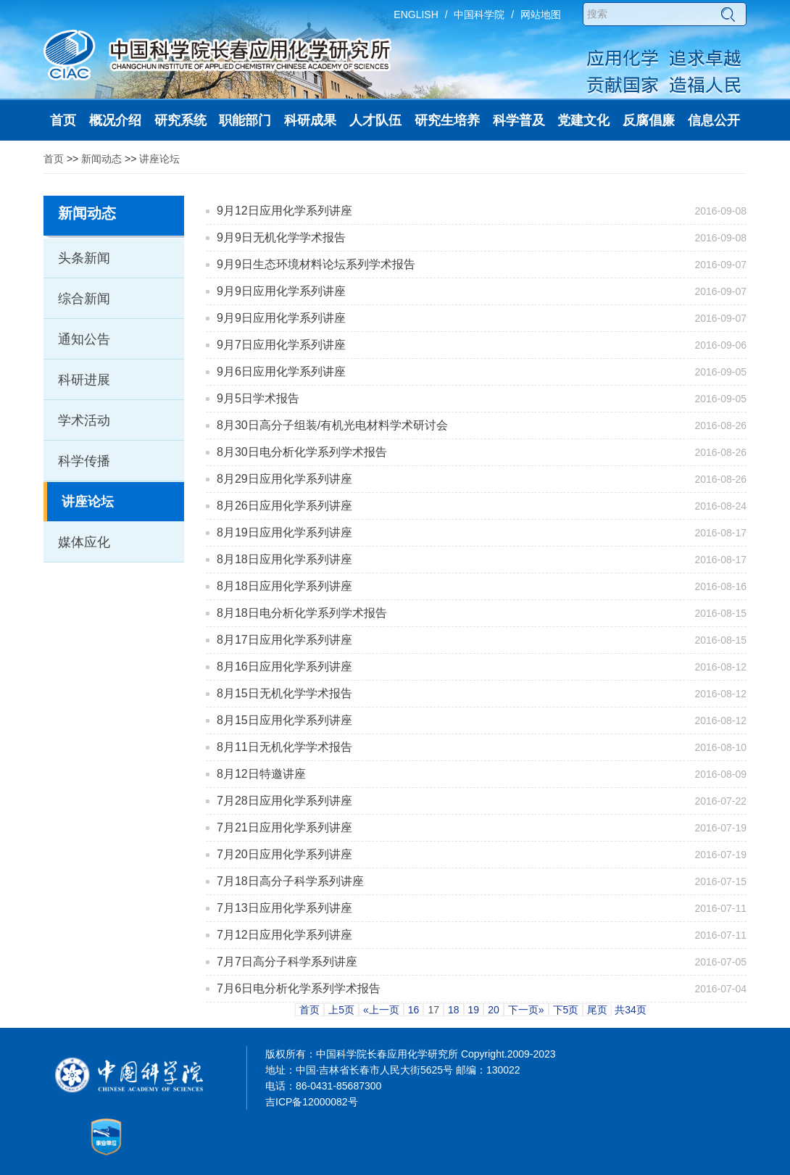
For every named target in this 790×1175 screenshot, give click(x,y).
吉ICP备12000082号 (311, 1102)
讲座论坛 (159, 159)
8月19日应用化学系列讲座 (284, 532)
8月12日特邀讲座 (261, 774)
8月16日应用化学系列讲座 (284, 666)
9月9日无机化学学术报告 (281, 237)
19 (474, 1010)
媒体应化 (84, 542)
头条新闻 (84, 258)
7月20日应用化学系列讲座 (284, 854)
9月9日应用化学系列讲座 (281, 291)
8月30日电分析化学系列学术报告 (302, 452)
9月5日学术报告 (258, 398)
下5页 (566, 1010)
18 (454, 1010)
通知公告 (84, 339)
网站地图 (540, 14)
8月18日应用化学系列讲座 (284, 559)
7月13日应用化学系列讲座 (284, 908)
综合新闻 (84, 298)
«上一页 (381, 1010)
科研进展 (84, 380)
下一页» (526, 1010)
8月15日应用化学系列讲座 (284, 720)
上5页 (341, 1010)
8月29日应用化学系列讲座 (284, 479)
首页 (53, 159)
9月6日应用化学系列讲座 (281, 371)
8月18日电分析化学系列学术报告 (302, 613)
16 (414, 1010)
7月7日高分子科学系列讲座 (287, 961)
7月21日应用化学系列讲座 (284, 827)
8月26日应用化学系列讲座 (284, 505)
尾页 (597, 1010)
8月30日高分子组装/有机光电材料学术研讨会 (332, 425)
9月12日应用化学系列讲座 (284, 210)
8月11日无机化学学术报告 (284, 747)
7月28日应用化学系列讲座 (284, 800)
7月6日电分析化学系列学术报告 (299, 988)
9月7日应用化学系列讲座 (281, 345)
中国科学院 (479, 14)
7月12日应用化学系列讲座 (284, 935)
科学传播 (84, 461)
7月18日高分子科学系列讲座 (290, 881)
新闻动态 (101, 159)
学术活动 (84, 420)
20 (493, 1010)
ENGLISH (416, 14)
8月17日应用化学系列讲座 (284, 640)
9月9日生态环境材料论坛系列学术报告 (316, 264)
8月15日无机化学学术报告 (284, 693)
